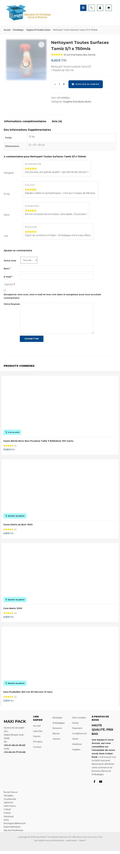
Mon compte (79, 720)
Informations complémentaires (25, 121)
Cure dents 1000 (13, 610)
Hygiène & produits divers (38, 30)
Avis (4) (57, 121)
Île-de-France (11, 795)
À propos (37, 744)
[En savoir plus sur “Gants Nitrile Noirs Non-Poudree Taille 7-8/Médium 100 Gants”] (13, 432)
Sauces (56, 741)
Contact (37, 749)
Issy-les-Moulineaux (13, 833)
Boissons (57, 731)
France (7, 815)
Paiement (77, 731)
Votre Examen (12, 304)
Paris (6, 822)
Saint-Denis (9, 809)
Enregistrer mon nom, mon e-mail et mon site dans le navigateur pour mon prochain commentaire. (52, 296)
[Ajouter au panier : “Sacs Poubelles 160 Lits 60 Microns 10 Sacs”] (15, 686)
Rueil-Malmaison (12, 829)
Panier (75, 725)
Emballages (18, 30)
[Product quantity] (59, 84)
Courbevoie (10, 802)
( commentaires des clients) (79, 54)
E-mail (8, 276)
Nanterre (8, 805)
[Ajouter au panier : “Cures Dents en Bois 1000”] (15, 517)
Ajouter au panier (87, 84)
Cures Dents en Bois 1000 (18, 525)
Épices (56, 736)
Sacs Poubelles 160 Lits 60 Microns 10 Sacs (28, 694)
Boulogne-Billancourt (15, 826)
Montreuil (8, 819)
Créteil (7, 812)
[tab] (26, 122)
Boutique (57, 720)
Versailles (8, 798)
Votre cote (10, 260)
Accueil (7, 30)
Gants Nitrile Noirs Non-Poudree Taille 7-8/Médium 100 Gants (39, 441)
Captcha (9, 284)
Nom (7, 268)
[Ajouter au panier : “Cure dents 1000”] (15, 601)
